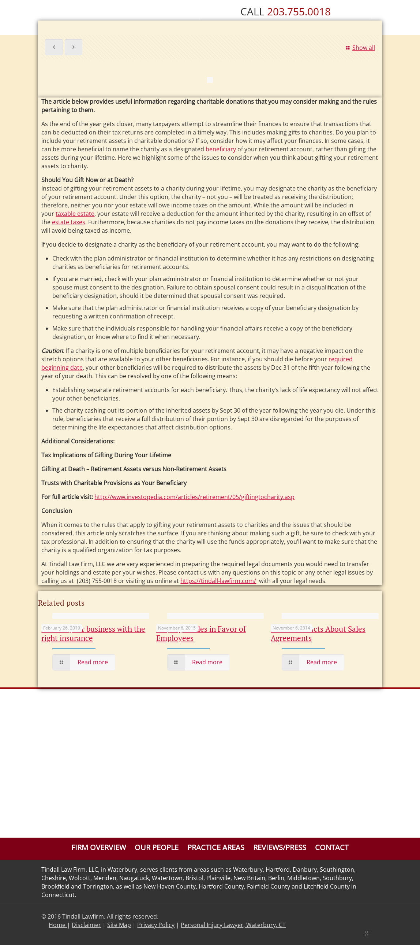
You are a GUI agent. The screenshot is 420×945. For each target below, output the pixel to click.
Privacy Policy (156, 925)
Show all (359, 48)
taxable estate (75, 214)
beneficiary (221, 149)
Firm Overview (98, 847)
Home (58, 925)
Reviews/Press (279, 847)
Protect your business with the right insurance (93, 633)
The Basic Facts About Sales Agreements (318, 633)
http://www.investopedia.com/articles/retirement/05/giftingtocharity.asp (194, 497)
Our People (157, 847)
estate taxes (68, 222)
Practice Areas (215, 847)
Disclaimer (86, 925)
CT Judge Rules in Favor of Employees (201, 633)
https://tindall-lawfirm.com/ (218, 581)
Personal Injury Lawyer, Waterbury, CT (233, 925)
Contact (332, 847)
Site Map (119, 925)
